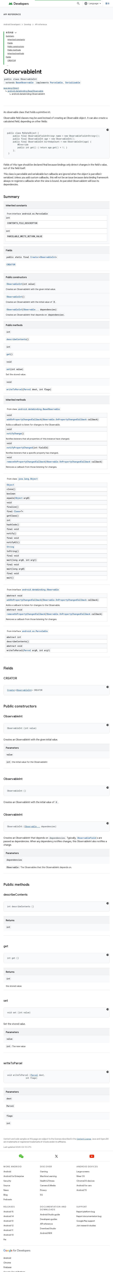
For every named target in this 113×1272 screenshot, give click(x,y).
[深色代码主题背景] (107, 130)
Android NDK (46, 1233)
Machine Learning (48, 1176)
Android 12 (8, 1225)
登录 (107, 3)
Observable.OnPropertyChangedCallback (65, 419)
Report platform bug (85, 1211)
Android (7, 1171)
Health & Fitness (47, 1181)
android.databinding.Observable (40, 589)
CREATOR (11, 264)
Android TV (81, 1190)
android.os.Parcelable (35, 631)
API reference (12, 14)
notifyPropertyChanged (20, 447)
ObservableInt (48, 257)
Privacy (43, 1190)
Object (10, 484)
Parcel (27, 389)
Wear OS (80, 1176)
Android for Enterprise (13, 1176)
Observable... (31, 309)
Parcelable (56, 82)
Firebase (7, 1267)
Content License (84, 1139)
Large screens (82, 1171)
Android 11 (8, 1230)
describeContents (16, 339)
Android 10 (8, 1235)
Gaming (44, 1171)
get (8, 354)
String (10, 546)
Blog (5, 1194)
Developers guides (48, 1219)
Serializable (72, 82)
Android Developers (11, 24)
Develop (27, 24)
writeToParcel (14, 389)
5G (41, 1194)
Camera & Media (48, 1185)
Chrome (7, 1262)
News (6, 1190)
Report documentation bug (88, 1216)
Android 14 (8, 1216)
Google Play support (85, 1221)
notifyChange (14, 433)
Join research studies (86, 1225)
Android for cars (84, 1185)
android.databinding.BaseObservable (25, 91)
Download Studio (48, 1228)
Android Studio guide (50, 1214)
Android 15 (8, 1211)
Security (7, 1181)
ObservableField (86, 838)
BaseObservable (25, 82)
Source (6, 1185)
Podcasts (7, 1199)
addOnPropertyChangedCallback (24, 419)
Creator (34, 257)
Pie (4, 1239)
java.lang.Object (11, 88)
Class (17, 511)
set (8, 369)
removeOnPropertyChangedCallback (26, 461)
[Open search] (78, 3)
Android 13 (8, 1221)
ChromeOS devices (85, 1181)
